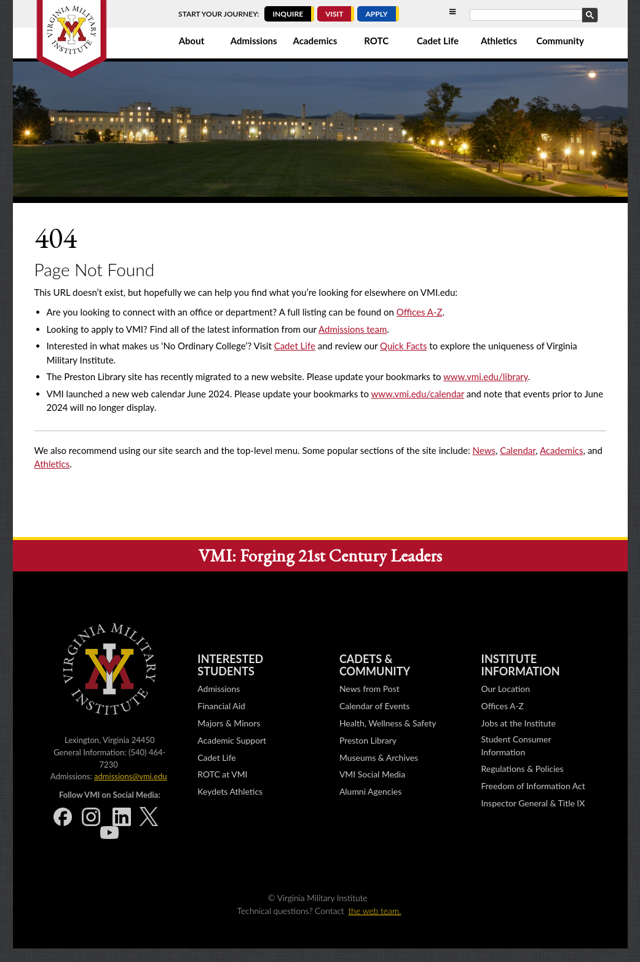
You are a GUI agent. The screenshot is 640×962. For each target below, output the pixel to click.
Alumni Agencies (370, 791)
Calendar (517, 450)
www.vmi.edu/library (485, 376)
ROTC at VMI (222, 774)
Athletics (499, 40)
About (192, 40)
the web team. (375, 910)
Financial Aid (221, 706)
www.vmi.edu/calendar (417, 393)
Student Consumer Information (516, 745)
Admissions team (352, 329)
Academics (315, 40)
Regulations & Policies (522, 768)
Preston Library (368, 740)
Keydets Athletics (230, 791)
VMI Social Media (372, 774)
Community (560, 40)
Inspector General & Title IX (533, 803)
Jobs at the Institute (518, 723)
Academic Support (231, 740)
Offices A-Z (420, 311)
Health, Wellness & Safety (388, 723)
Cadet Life (438, 40)
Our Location (505, 688)
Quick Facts (403, 345)
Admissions (254, 40)
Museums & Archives (378, 757)
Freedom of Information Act (533, 786)
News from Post (369, 688)
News (484, 450)
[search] (533, 15)
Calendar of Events (374, 706)
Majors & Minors (228, 723)
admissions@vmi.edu (130, 776)
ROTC (376, 40)
